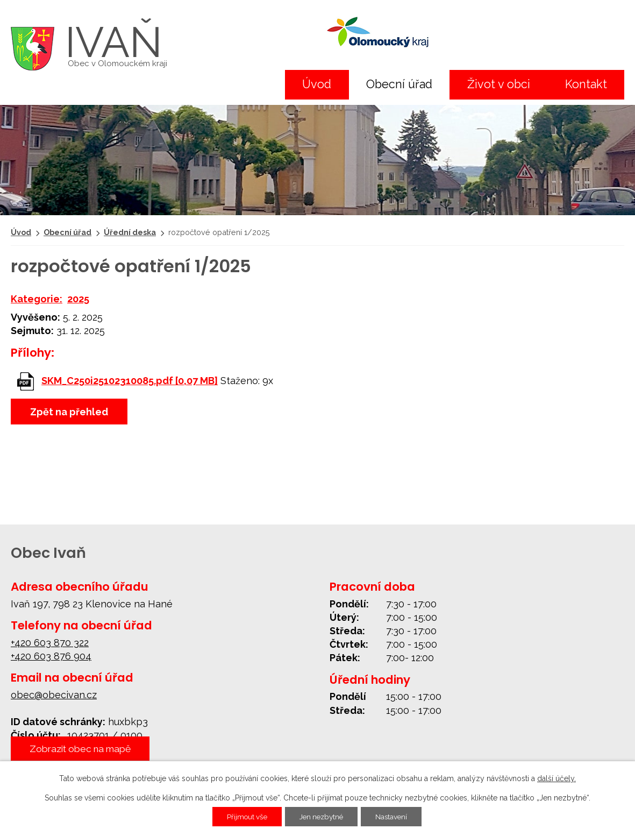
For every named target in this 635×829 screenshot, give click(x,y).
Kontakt (586, 84)
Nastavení (395, 816)
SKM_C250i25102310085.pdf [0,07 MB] (129, 380)
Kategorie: (36, 298)
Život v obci (498, 84)
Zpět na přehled (69, 411)
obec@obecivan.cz (54, 694)
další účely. (556, 778)
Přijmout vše (244, 816)
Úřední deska (130, 232)
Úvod (316, 84)
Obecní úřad (399, 84)
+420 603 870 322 (50, 642)
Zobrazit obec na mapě (84, 748)
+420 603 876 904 (51, 656)
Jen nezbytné (322, 816)
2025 (78, 298)
